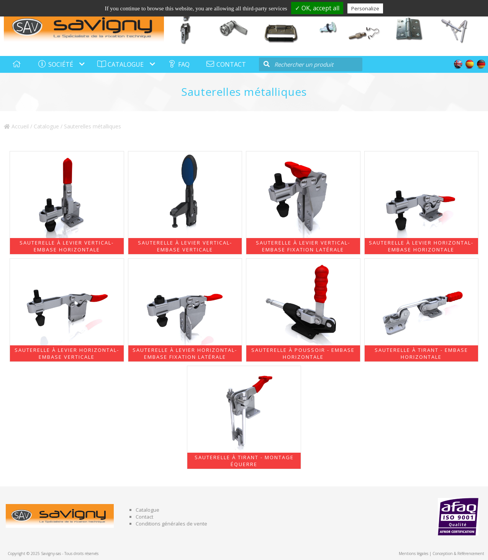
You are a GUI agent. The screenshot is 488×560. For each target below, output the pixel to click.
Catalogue (46, 126)
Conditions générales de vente (171, 523)
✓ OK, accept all (317, 8)
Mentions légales (413, 553)
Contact (144, 516)
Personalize (365, 8)
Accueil (16, 126)
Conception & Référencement (458, 553)
